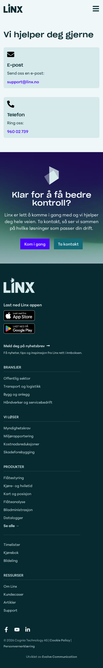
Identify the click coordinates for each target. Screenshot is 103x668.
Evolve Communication (59, 656)
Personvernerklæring (19, 646)
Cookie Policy (60, 640)
